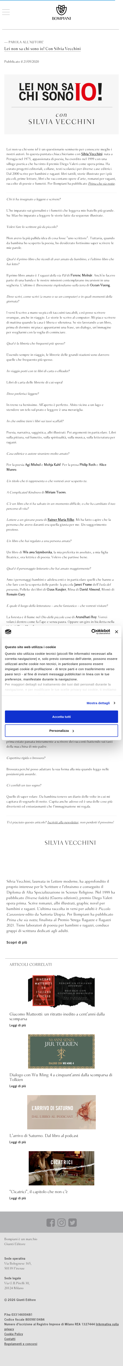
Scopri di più (16, 943)
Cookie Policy (13, 1334)
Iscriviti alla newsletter (62, 822)
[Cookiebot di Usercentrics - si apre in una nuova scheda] (91, 632)
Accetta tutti (61, 716)
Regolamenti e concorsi (20, 1344)
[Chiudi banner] (116, 631)
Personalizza (61, 730)
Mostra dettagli (98, 703)
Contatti (9, 1339)
